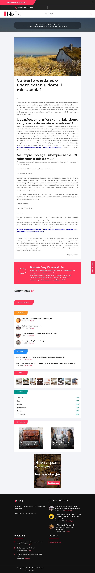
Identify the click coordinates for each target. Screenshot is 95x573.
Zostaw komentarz (23, 306)
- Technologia (27, 369)
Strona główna (50, 24)
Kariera (48, 414)
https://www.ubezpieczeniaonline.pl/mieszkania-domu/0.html (39, 151)
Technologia (48, 418)
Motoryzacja (48, 411)
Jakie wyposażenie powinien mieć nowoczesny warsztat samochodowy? (63, 2)
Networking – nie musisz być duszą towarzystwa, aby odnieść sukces (62, 447)
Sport (48, 404)
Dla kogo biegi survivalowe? (32, 330)
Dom (57, 24)
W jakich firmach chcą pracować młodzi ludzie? (39, 337)
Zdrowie (48, 401)
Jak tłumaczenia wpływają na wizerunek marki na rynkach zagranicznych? (64, 527)
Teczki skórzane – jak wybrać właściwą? (29, 448)
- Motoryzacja (28, 363)
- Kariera (31, 339)
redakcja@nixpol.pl (55, 542)
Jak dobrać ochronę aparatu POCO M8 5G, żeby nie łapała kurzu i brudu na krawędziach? (45, 367)
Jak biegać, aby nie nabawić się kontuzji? (37, 322)
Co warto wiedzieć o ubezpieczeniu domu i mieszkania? (47, 26)
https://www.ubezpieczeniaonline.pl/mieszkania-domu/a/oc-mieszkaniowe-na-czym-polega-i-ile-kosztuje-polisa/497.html (47, 234)
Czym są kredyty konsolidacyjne (33, 344)
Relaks (48, 408)
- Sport (32, 324)
